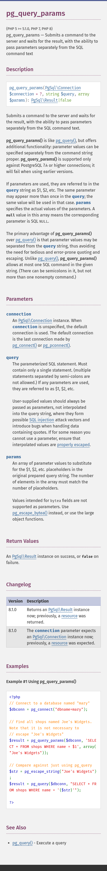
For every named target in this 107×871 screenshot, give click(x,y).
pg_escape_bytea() (29, 512)
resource (69, 615)
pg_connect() (24, 345)
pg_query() (66, 140)
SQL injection (41, 419)
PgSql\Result (44, 100)
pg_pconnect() (56, 345)
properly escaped (73, 444)
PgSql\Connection (63, 87)
